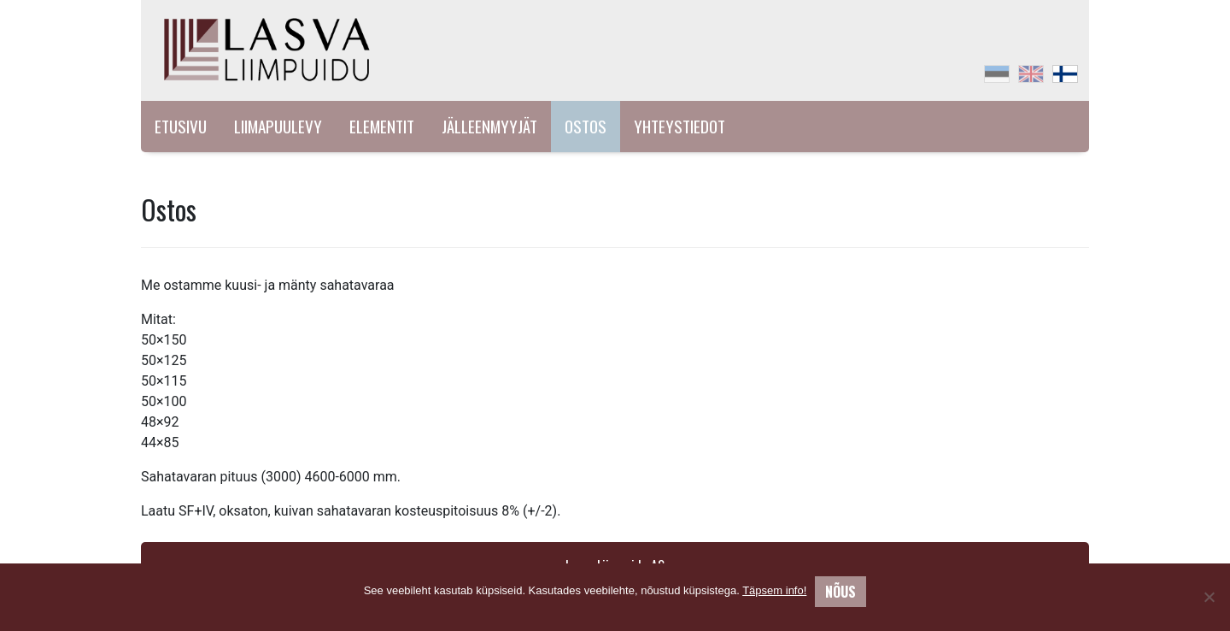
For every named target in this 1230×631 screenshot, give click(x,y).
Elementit (381, 126)
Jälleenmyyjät (489, 126)
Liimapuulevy (278, 126)
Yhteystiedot (679, 126)
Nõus (840, 591)
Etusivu (181, 126)
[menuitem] (997, 74)
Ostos (585, 126)
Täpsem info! (774, 590)
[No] (1208, 596)
